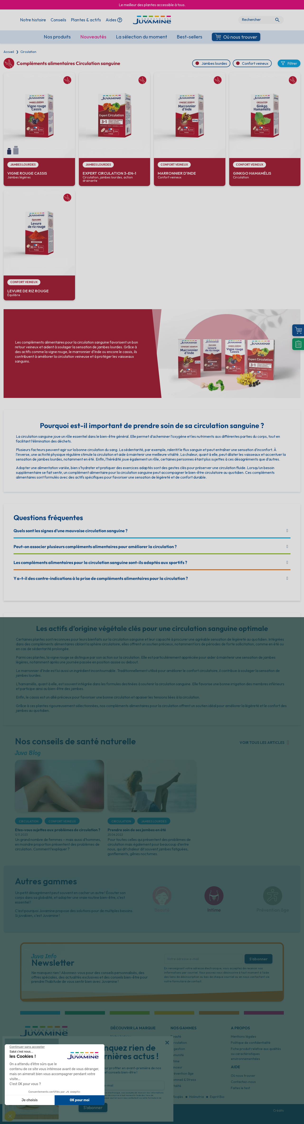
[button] (167, 1042)
